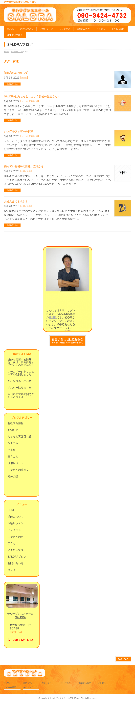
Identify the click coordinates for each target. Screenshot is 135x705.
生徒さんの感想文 (18, 469)
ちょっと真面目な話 (29, 101)
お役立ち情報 (26, 171)
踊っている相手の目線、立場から (24, 166)
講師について (15, 516)
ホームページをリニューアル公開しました (21, 373)
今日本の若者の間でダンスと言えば (21, 395)
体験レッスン (15, 523)
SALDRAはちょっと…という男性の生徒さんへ (32, 96)
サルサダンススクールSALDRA (64, 698)
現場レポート (15, 463)
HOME (12, 510)
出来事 (24, 78)
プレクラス (14, 530)
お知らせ (13, 429)
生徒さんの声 (15, 536)
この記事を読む (12, 84)
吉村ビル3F (16, 632)
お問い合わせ (15, 563)
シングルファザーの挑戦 (18, 131)
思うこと (13, 456)
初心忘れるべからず (16, 72)
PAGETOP (123, 659)
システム (13, 443)
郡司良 (53, 317)
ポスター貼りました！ (21, 387)
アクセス (13, 543)
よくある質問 (15, 550)
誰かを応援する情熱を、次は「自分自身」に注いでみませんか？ (21, 362)
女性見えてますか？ (16, 201)
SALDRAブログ (17, 556)
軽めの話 (13, 476)
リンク (12, 570)
